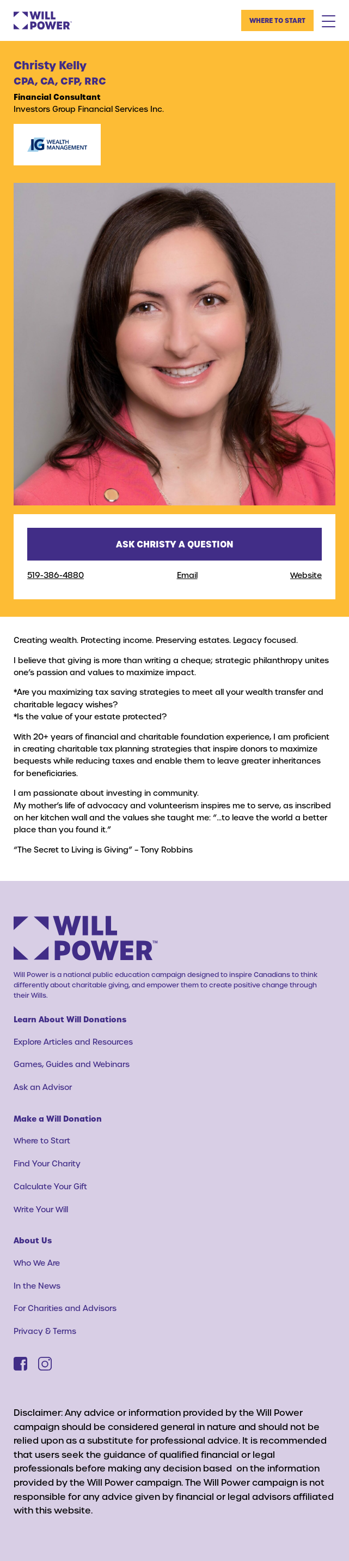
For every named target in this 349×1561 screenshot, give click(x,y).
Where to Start (277, 20)
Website (306, 575)
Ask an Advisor (43, 1087)
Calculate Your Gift (50, 1186)
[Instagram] (45, 1364)
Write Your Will (41, 1209)
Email (187, 575)
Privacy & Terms (45, 1331)
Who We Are (37, 1262)
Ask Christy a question (175, 544)
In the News (37, 1285)
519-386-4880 (55, 575)
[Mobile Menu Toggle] (328, 20)
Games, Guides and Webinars (72, 1064)
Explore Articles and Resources (73, 1041)
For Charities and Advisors (65, 1308)
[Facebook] (20, 1364)
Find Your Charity (47, 1163)
